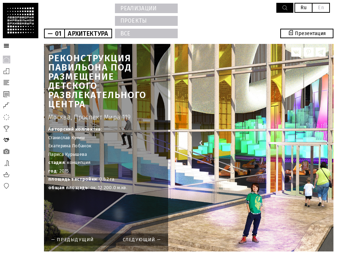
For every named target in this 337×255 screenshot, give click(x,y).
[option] (188, 147)
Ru (303, 8)
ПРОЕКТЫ (133, 20)
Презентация (307, 33)
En (321, 8)
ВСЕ (125, 33)
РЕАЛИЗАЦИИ (138, 8)
